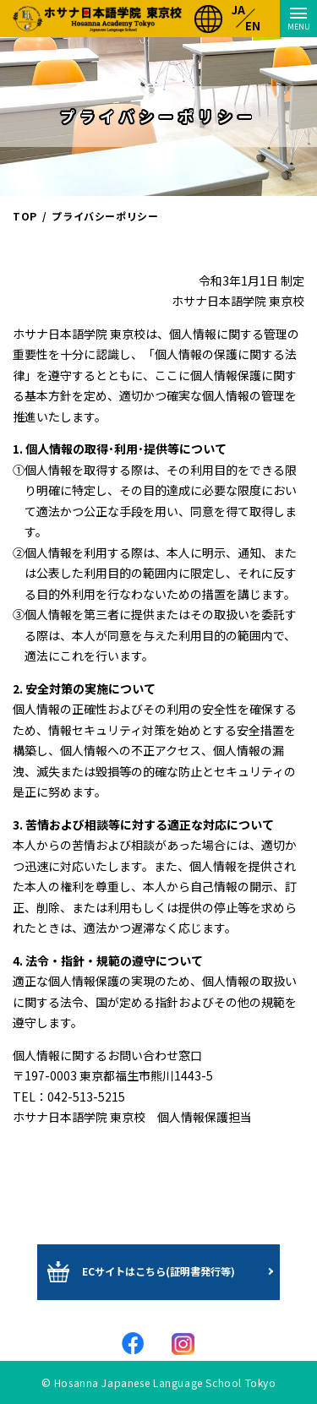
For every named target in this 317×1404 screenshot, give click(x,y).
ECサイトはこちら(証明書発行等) (158, 1271)
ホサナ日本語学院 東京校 (97, 18)
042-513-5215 (86, 1096)
